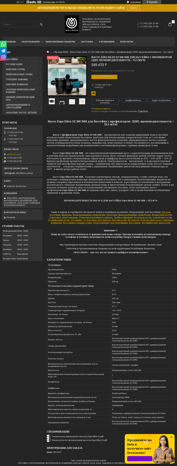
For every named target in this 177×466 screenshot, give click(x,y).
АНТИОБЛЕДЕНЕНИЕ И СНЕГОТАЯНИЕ (18, 106)
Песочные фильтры (60, 214)
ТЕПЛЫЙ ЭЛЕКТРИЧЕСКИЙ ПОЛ (20, 98)
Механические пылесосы (156, 222)
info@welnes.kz (14, 154)
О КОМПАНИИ (106, 41)
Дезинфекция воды (59, 220)
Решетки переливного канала (95, 217)
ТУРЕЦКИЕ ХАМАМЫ (17, 79)
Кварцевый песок (162, 214)
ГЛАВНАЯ (10, 41)
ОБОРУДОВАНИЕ (31, 41)
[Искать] (41, 24)
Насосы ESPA (61, 52)
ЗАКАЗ (133, 7)
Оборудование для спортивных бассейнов (117, 222)
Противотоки (119, 220)
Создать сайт (49, 2)
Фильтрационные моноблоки (89, 214)
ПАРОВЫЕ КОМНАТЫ (17, 84)
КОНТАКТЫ (126, 41)
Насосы (166, 212)
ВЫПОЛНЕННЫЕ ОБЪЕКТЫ (60, 41)
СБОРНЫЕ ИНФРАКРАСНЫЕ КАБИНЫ (20, 90)
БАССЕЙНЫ (12, 59)
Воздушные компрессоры (77, 222)
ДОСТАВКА (87, 41)
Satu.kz (103, 460)
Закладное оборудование (63, 217)
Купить (105, 77)
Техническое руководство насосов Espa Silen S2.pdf (77, 436)
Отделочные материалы (97, 220)
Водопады (133, 220)
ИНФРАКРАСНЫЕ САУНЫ (19, 74)
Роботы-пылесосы (150, 220)
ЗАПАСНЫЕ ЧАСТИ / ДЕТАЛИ (21, 112)
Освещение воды (162, 217)
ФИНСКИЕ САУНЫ (15, 69)
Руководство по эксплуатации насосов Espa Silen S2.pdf (79, 440)
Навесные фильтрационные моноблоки (128, 214)
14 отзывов (135, 2)
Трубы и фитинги (123, 217)
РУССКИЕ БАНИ (14, 64)
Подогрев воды (142, 217)
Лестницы (76, 220)
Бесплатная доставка (93, 93)
